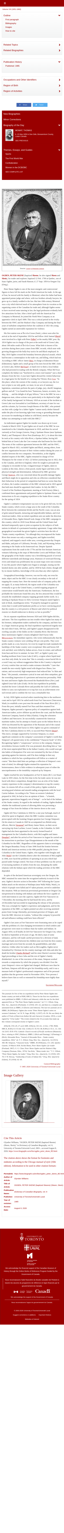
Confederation (11, 163)
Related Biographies (13, 50)
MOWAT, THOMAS (23, 130)
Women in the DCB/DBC (16, 167)
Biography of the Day (13, 125)
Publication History (12, 62)
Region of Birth (10, 85)
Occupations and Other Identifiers (19, 80)
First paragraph (12, 20)
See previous (21, 141)
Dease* (55, 731)
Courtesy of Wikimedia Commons (35, 268)
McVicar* (25, 367)
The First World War (14, 158)
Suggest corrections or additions (24, 1315)
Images (8, 27)
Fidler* (34, 339)
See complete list (14, 172)
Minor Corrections (12, 119)
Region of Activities (12, 91)
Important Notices (45, 1315)
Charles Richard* (23, 953)
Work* (9, 855)
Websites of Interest (32, 1319)
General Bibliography (52, 1064)
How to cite (10, 31)
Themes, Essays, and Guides (17, 150)
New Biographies (11, 114)
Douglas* (6, 837)
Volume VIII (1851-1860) (11, 9)
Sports (8, 154)
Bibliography (10, 23)
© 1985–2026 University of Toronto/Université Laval (40, 1067)
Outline (6, 15)
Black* (58, 336)
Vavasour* (20, 825)
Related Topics (10, 45)
